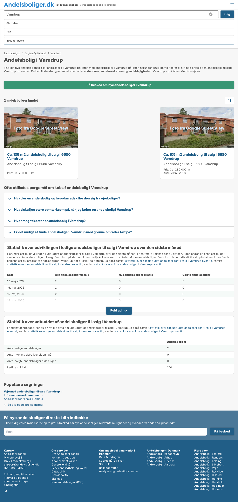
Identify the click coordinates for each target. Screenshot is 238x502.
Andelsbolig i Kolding (207, 461)
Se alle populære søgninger (25, 404)
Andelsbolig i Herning (208, 478)
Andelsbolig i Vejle (206, 468)
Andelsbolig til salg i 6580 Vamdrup (34, 164)
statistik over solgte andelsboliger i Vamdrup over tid (128, 264)
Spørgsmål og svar (111, 460)
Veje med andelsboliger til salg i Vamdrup (32, 391)
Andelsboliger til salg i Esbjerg (23, 398)
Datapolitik (58, 471)
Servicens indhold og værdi (69, 468)
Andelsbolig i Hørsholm (209, 482)
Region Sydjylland (35, 53)
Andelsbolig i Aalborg (161, 464)
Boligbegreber (108, 467)
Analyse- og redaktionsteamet (119, 471)
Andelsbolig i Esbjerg (208, 453)
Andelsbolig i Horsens (208, 489)
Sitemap (56, 478)
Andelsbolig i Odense (160, 461)
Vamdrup (56, 53)
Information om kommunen (22, 395)
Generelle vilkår (61, 464)
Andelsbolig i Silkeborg (209, 464)
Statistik (104, 464)
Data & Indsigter (109, 457)
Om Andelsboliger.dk (65, 453)
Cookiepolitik (59, 475)
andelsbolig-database (105, 4)
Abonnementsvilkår (64, 461)
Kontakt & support (63, 457)
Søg (227, 14)
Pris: (10, 173)
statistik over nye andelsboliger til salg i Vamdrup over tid (44, 264)
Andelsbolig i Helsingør (209, 485)
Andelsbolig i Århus (159, 457)
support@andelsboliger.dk (21, 464)
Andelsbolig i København (163, 453)
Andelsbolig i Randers (208, 457)
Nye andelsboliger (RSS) (67, 482)
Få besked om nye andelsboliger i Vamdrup (119, 85)
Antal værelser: (173, 173)
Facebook (6, 491)
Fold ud (116, 310)
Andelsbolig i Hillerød (208, 475)
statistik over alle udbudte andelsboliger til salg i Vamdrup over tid (168, 260)
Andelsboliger (12, 53)
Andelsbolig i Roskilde (208, 471)
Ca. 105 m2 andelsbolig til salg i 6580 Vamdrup (39, 156)
